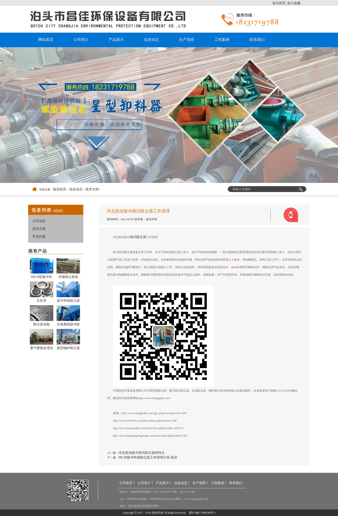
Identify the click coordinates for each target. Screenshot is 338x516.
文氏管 (41, 300)
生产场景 (186, 40)
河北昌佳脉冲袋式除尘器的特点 (142, 452)
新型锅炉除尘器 (68, 348)
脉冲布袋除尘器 (68, 300)
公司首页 (125, 483)
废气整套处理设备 (41, 348)
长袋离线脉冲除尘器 (68, 325)
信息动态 (151, 40)
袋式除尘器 (138, 237)
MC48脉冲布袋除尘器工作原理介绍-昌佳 (148, 457)
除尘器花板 (41, 324)
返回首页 (59, 189)
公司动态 (39, 221)
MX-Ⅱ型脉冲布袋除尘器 (41, 277)
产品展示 (116, 40)
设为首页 (278, 3)
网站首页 (45, 40)
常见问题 (39, 236)
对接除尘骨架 (68, 277)
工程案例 (221, 40)
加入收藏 (293, 3)
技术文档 (92, 189)
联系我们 (257, 40)
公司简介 (80, 40)
